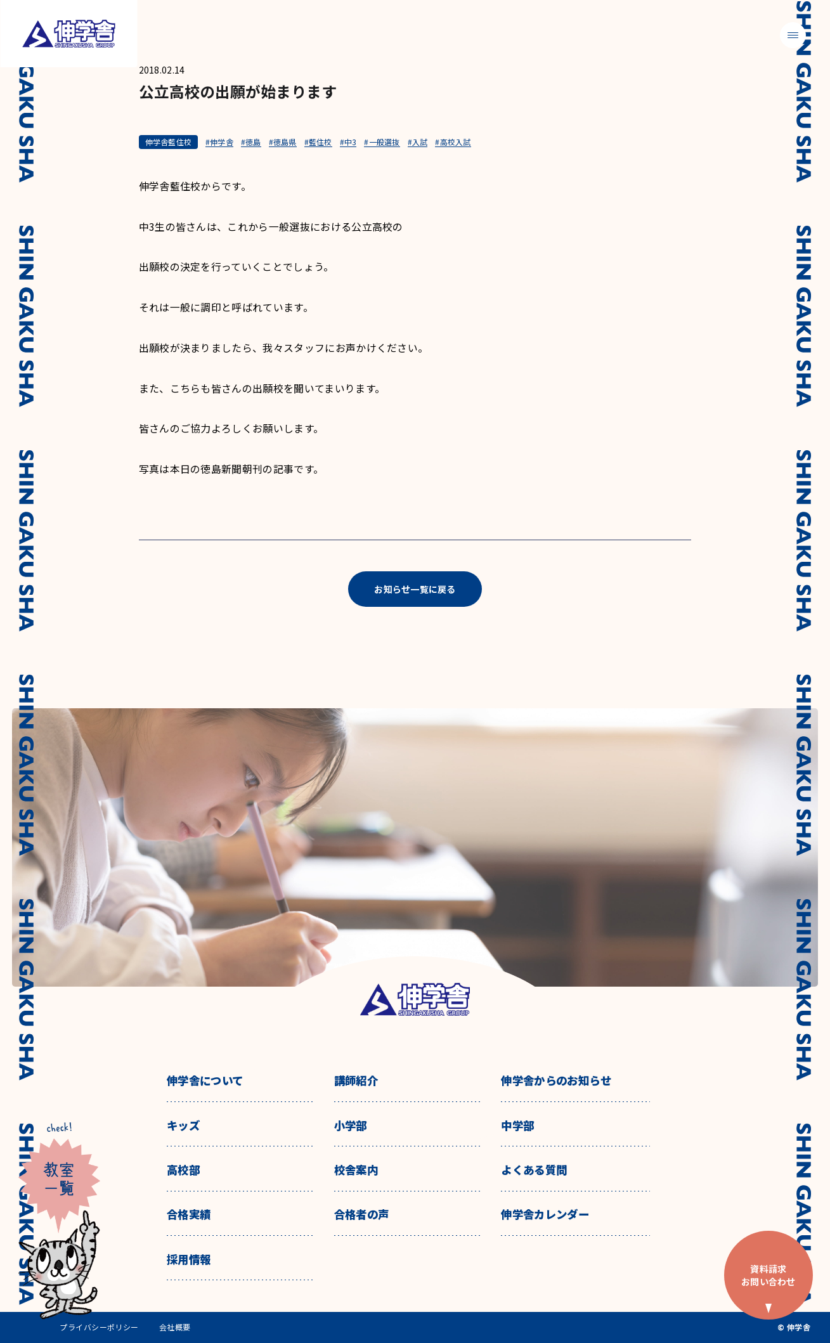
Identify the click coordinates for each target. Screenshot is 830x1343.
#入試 (418, 142)
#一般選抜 (381, 142)
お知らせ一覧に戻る (415, 589)
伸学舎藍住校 (168, 141)
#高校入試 (452, 142)
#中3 (348, 142)
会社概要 (175, 1327)
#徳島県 (283, 142)
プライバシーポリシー (99, 1327)
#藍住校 (318, 142)
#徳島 (251, 142)
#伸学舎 (219, 142)
